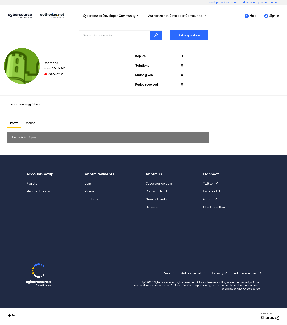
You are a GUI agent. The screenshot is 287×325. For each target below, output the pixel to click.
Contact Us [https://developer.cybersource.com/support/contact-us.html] (154, 191)
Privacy (217, 273)
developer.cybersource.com (261, 2)
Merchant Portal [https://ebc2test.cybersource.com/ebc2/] (38, 191)
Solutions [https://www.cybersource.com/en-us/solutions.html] (92, 199)
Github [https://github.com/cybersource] (208, 199)
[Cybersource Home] (38, 274)
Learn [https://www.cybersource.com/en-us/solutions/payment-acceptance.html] (89, 183)
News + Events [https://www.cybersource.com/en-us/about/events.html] (156, 199)
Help (253, 15)
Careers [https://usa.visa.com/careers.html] (152, 207)
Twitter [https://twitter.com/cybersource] (208, 183)
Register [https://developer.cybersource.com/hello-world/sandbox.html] (32, 183)
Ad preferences (245, 273)
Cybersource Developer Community (20, 16)
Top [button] (14, 315)
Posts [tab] (14, 123)
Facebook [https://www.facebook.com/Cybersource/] (210, 191)
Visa (167, 273)
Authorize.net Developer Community (175, 15)
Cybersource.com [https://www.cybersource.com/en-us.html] (159, 183)
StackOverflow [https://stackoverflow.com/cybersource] (214, 207)
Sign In (274, 15)
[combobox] (120, 35)
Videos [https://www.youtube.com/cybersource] (90, 191)
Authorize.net (191, 273)
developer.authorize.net (223, 2)
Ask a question (189, 35)
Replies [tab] (30, 123)
